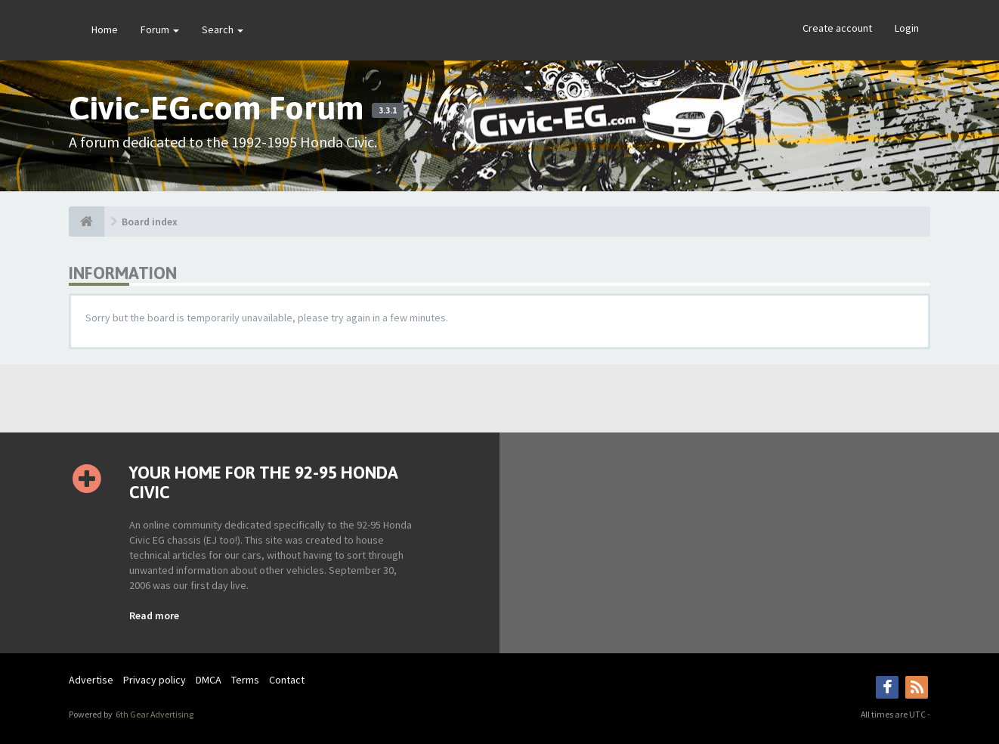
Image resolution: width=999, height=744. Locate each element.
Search (222, 29)
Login (907, 28)
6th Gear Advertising (153, 714)
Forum (160, 29)
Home (104, 29)
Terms (245, 680)
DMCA (208, 680)
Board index (150, 221)
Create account (837, 28)
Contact (287, 680)
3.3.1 (388, 110)
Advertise (91, 680)
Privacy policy (154, 680)
